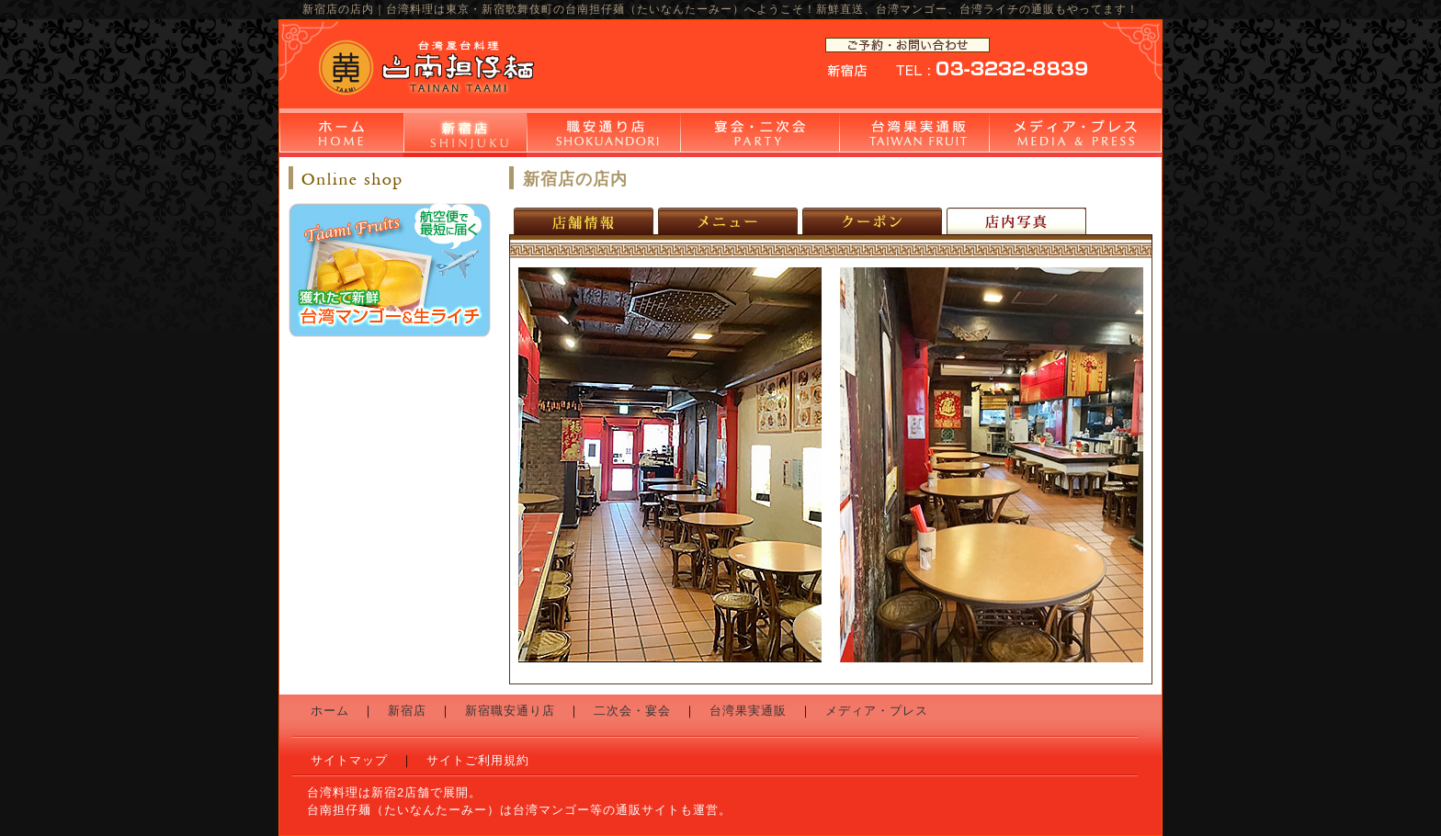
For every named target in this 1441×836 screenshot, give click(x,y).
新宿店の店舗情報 (586, 221)
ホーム (341, 135)
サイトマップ (349, 760)
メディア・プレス (1075, 135)
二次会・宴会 (759, 135)
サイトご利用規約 (477, 760)
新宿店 (465, 135)
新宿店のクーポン (874, 221)
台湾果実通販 (914, 135)
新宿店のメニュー (730, 221)
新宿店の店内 (1016, 221)
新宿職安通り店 (603, 135)
